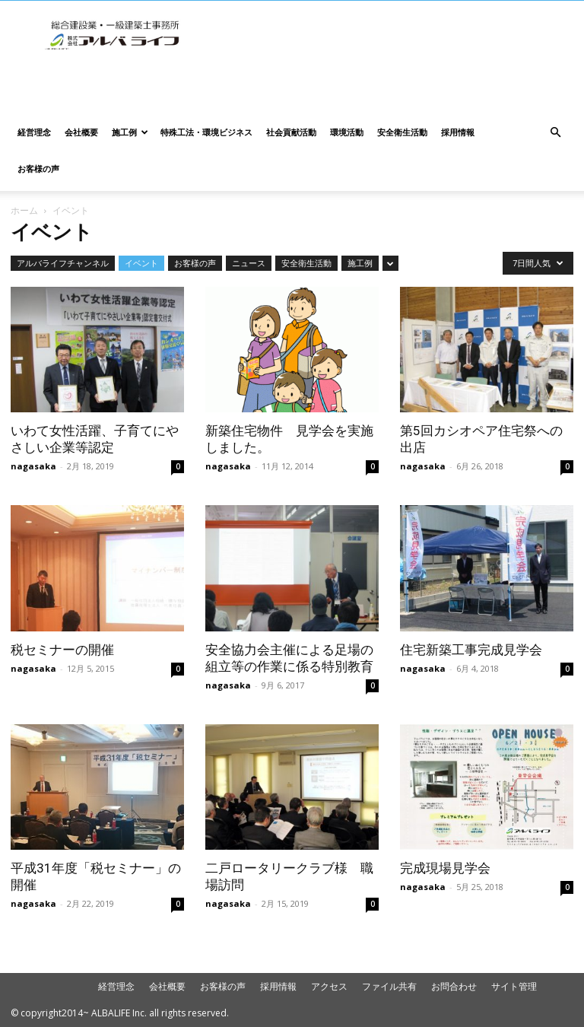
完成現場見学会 (445, 868)
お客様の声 (38, 168)
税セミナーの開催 (62, 649)
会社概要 (81, 132)
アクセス (329, 986)
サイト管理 (514, 986)
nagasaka (33, 466)
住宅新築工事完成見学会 (471, 649)
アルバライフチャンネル (63, 263)
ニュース (248, 263)
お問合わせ (454, 986)
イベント (141, 263)
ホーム (24, 210)
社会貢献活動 (291, 132)
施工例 (130, 132)
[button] (555, 133)
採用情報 (457, 132)
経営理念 (34, 132)
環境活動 (346, 132)
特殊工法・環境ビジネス (206, 132)
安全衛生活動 (402, 132)
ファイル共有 (389, 986)
